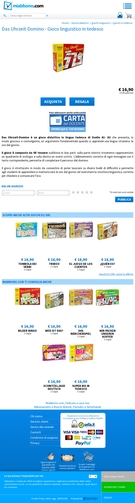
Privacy (34, 443)
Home (65, 23)
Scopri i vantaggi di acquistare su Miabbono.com (86, 461)
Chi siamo (36, 416)
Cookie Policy (38, 498)
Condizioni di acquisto (44, 437)
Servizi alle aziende (42, 427)
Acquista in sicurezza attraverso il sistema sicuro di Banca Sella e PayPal (83, 430)
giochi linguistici (101, 23)
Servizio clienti (39, 421)
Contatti (35, 432)
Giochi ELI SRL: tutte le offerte (116, 274)
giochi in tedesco (122, 23)
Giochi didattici (80, 23)
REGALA (82, 101)
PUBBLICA (124, 199)
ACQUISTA (53, 101)
